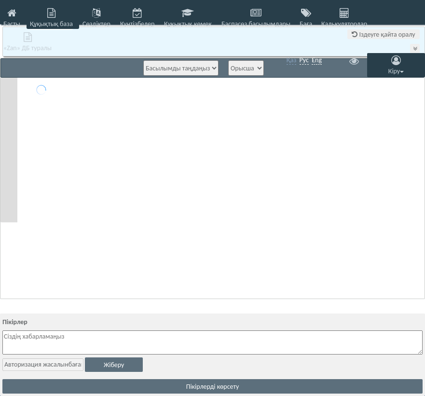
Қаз (292, 60)
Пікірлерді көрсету (212, 386)
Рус (304, 60)
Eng (317, 60)
